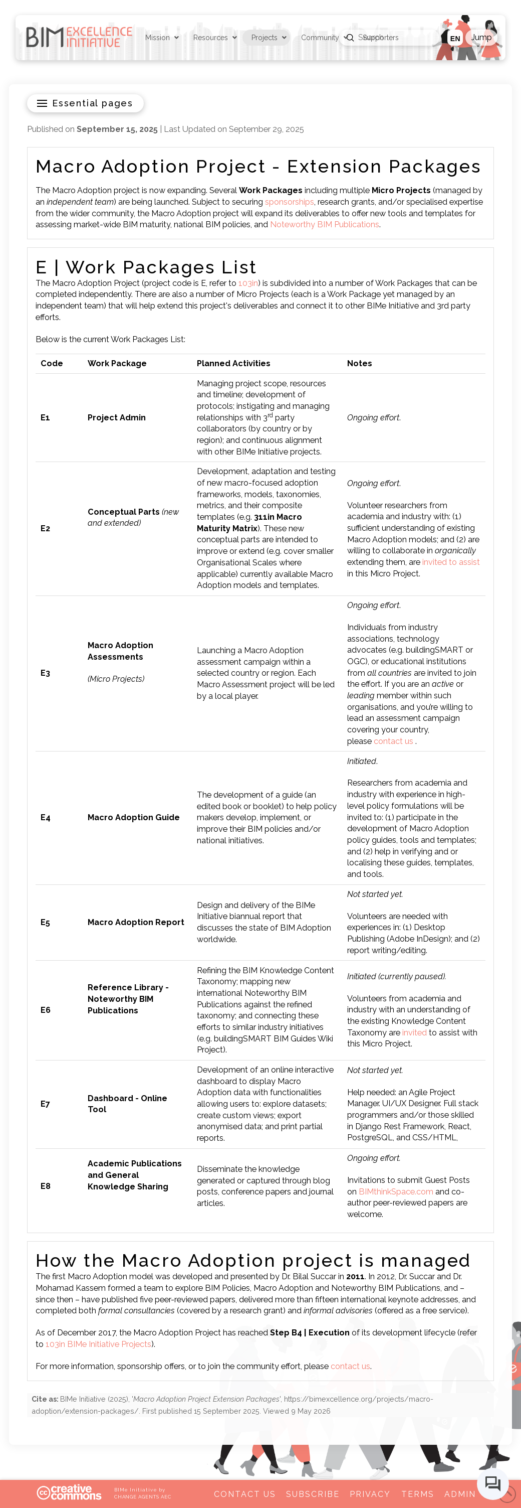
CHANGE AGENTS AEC (142, 1496)
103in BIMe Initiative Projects (98, 1344)
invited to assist (451, 562)
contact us (393, 741)
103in (248, 283)
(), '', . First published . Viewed (232, 1405)
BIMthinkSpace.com (396, 1191)
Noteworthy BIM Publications (324, 224)
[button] (481, 38)
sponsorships (289, 202)
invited (414, 1032)
